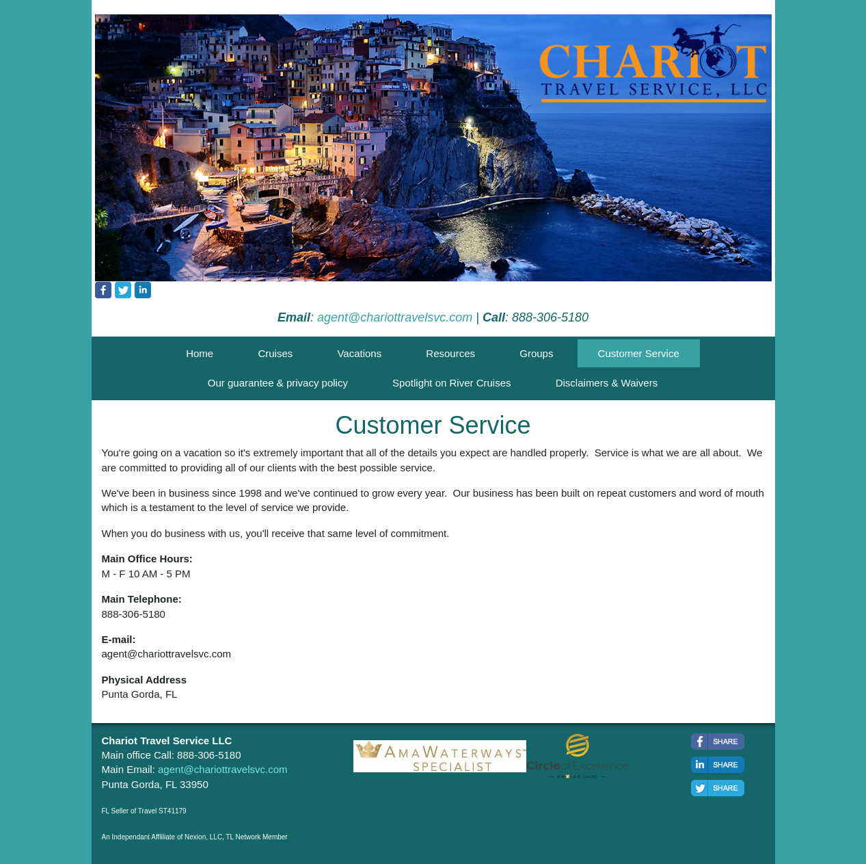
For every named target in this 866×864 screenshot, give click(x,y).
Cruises (275, 353)
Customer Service (638, 353)
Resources (450, 353)
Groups (536, 353)
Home (199, 353)
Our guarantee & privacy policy (278, 383)
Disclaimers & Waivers (607, 383)
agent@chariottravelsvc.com (394, 317)
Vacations (359, 353)
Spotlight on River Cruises (451, 383)
